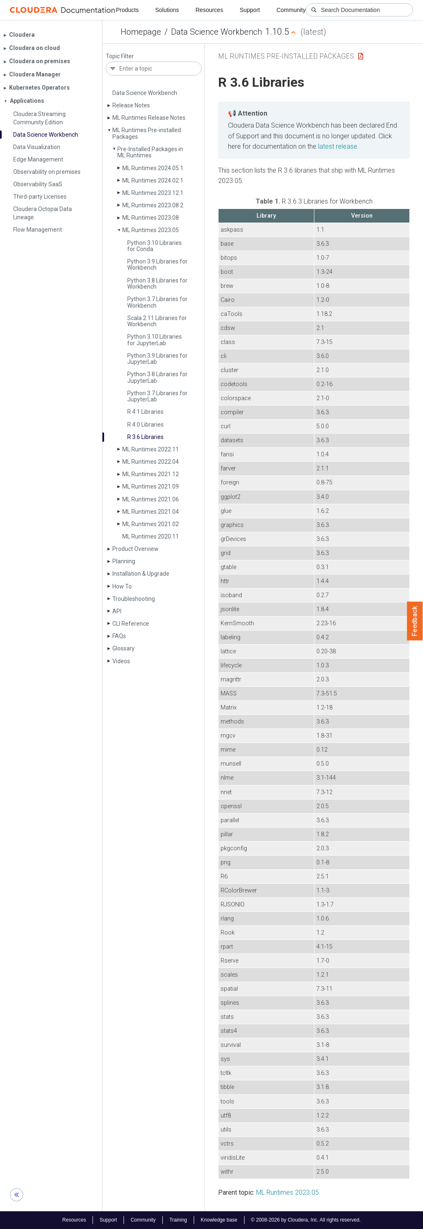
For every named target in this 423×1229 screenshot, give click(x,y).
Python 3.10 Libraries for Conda (154, 246)
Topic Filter (120, 56)
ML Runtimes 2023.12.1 (152, 193)
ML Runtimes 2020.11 (150, 536)
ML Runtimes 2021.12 (150, 474)
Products (127, 10)
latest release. (338, 146)
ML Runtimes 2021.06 (150, 499)
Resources (209, 10)
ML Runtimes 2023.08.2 (152, 205)
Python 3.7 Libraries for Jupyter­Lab (157, 396)
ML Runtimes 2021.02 (150, 524)
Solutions (167, 10)
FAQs (119, 636)
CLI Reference (130, 623)
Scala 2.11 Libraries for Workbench (157, 321)
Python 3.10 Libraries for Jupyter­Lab (154, 339)
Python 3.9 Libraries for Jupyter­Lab (157, 358)
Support (250, 10)
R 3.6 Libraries (145, 437)
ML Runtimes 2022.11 (150, 449)
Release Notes (131, 105)
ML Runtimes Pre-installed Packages (146, 133)
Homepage (141, 32)
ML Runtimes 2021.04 (150, 511)
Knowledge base (219, 1220)
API (116, 611)
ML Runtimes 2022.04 (150, 461)
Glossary (123, 648)
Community (291, 10)
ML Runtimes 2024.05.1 (152, 168)
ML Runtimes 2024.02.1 (152, 180)
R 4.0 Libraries (145, 424)
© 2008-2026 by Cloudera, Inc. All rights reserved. (306, 1220)
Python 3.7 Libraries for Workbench (157, 302)
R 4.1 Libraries (145, 411)
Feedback (415, 621)
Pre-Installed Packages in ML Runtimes (150, 152)
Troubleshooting (133, 599)
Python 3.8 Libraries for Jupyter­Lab (157, 377)
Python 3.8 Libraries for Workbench (157, 283)
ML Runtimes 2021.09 (150, 486)
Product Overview (135, 549)
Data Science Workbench (216, 32)
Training (178, 1220)
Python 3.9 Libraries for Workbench (157, 264)
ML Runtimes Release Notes (148, 117)
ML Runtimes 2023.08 (150, 217)
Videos (121, 661)
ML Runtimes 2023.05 (150, 230)
